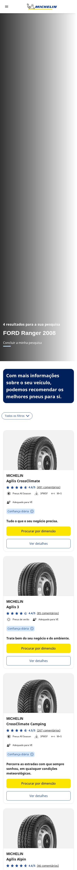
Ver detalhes (38, 543)
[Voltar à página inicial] (42, 6)
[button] (33, 487)
